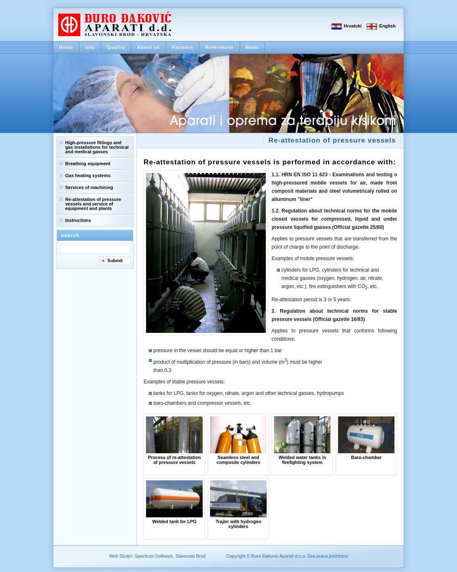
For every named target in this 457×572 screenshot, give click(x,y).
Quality (116, 47)
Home (66, 47)
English (387, 25)
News (252, 47)
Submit (115, 260)
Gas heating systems (87, 175)
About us (148, 47)
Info (90, 47)
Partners (183, 47)
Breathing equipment (87, 163)
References (219, 47)
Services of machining (89, 187)
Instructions (78, 220)
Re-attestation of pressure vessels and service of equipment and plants (93, 204)
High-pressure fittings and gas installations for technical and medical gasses (97, 147)
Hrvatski (352, 25)
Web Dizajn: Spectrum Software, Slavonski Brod (157, 556)
